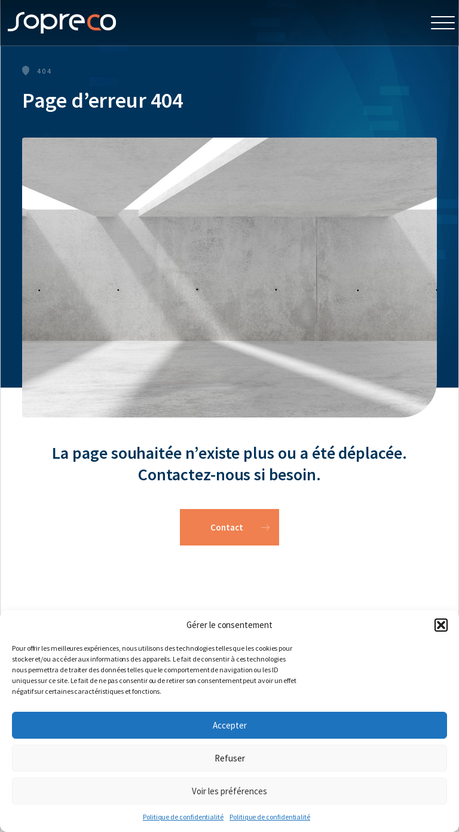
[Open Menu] (443, 23)
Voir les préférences (229, 791)
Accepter (230, 725)
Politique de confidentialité (183, 816)
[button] (441, 625)
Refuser (230, 758)
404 (44, 70)
